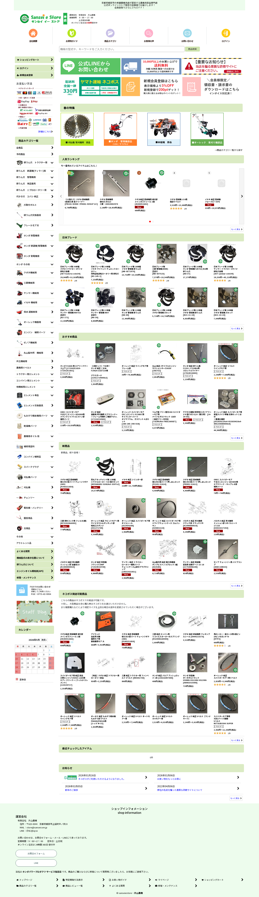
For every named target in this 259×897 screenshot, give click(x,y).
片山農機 (138, 893)
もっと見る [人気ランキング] (236, 229)
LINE (36, 862)
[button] (61, 196)
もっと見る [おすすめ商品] (236, 438)
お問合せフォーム (36, 853)
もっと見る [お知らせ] (236, 798)
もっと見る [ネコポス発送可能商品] (236, 740)
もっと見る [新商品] (236, 585)
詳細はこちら (45, 131)
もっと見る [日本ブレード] (236, 328)
